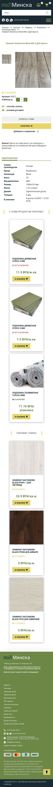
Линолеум (7, 688)
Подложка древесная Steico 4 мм (24, 260)
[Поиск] (48, 13)
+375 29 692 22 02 (13, 730)
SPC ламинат (8, 701)
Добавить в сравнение (26, 131)
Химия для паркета (11, 711)
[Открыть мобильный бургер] (48, 20)
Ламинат (28, 28)
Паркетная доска (10, 692)
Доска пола (8, 714)
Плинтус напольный (11, 704)
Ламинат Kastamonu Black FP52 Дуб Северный (25, 618)
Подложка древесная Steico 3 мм (24, 327)
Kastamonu (41, 28)
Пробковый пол (9, 717)
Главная (5, 28)
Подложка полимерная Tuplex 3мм (25, 394)
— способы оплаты (12, 106)
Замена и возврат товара (13, 745)
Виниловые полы (10, 698)
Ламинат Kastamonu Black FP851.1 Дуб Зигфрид (23, 482)
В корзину (26, 126)
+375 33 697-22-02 (21, 20)
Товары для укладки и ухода (14, 724)
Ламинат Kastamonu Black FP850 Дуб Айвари (25, 550)
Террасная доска (10, 695)
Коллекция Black (9, 30)
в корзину (21, 278)
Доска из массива (10, 721)
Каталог (16, 28)
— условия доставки (13, 110)
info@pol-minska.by (12, 742)
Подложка (7, 708)
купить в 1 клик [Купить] (26, 119)
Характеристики (9, 158)
